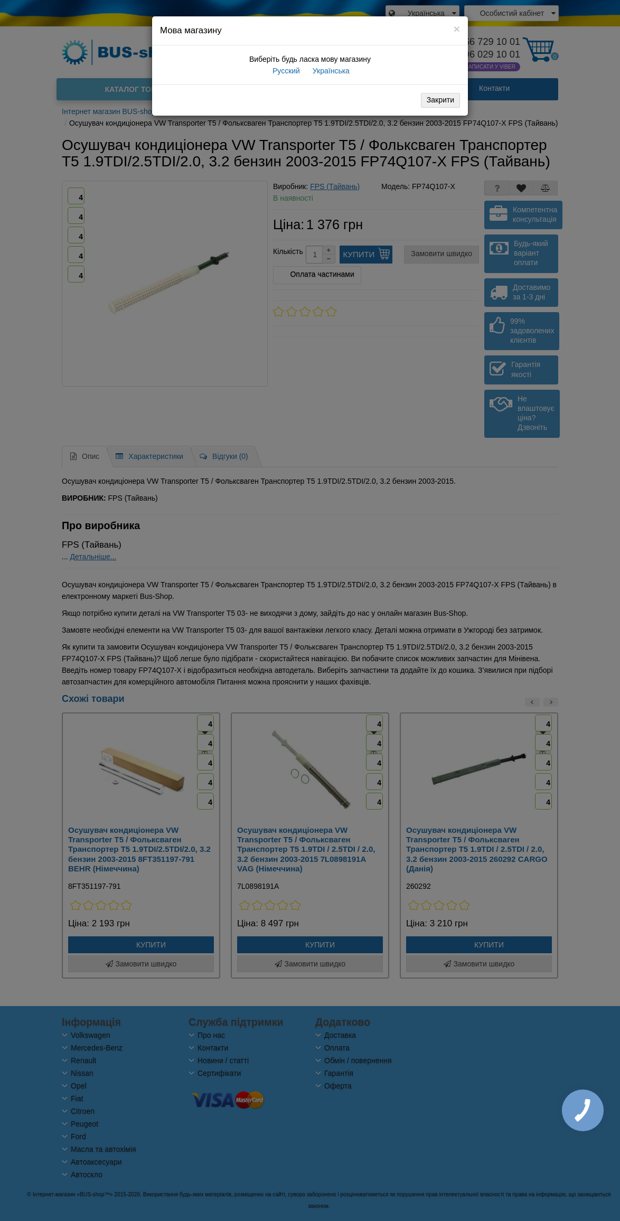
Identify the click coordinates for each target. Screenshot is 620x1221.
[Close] (457, 28)
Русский (285, 71)
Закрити (440, 100)
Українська (330, 71)
